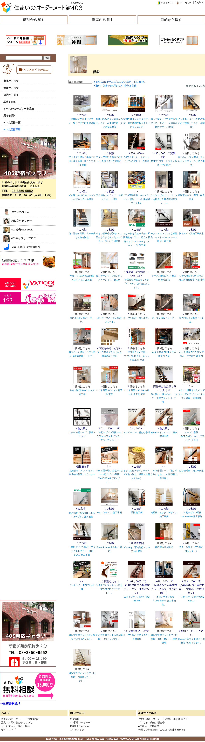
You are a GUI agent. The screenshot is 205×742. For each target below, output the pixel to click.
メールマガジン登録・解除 (15, 726)
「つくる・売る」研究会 (151, 722)
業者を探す (9, 115)
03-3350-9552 (22, 191)
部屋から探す (102, 20)
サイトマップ (8, 729)
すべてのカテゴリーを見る (18, 108)
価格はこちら (192, 153)
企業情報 (74, 719)
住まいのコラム (16, 212)
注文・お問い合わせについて (16, 722)
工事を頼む (9, 101)
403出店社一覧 (11, 122)
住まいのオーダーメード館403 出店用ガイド (163, 719)
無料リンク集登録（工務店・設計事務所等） (162, 729)
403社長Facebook (18, 229)
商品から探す (34, 20)
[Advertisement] (25, 342)
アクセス (35, 186)
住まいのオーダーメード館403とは (20, 719)
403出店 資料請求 (148, 726)
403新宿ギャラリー (80, 722)
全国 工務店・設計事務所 (21, 247)
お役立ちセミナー (17, 220)
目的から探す (171, 20)
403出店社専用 (11, 129)
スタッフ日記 (77, 729)
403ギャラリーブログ (19, 238)
